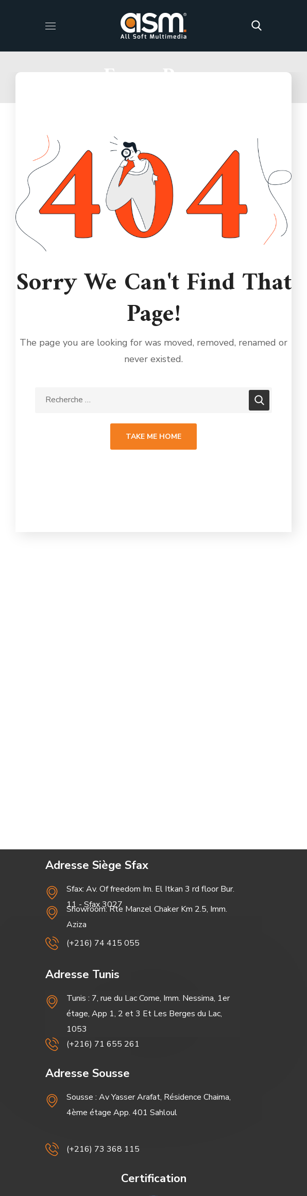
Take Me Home (153, 436)
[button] (256, 26)
